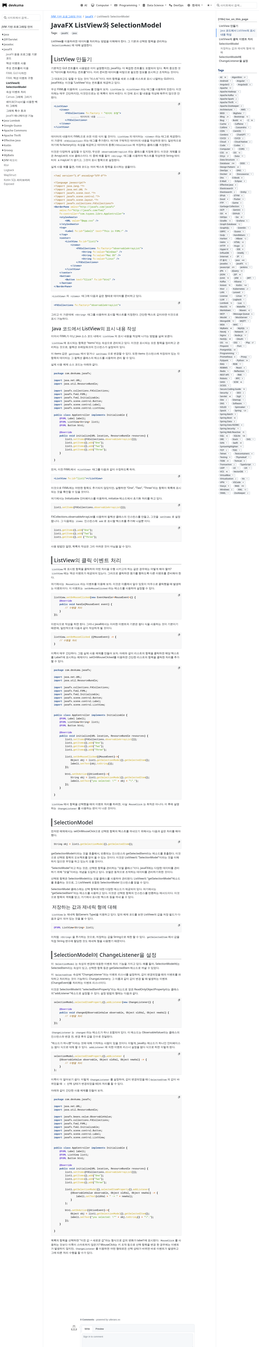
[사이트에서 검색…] (236, 5)
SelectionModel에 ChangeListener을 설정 (233, 59)
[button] (101, 5)
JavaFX (89, 16)
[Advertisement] (132, 1288)
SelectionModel (229, 44)
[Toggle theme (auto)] (209, 5)
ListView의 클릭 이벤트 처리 (236, 39)
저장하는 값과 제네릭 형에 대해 (237, 50)
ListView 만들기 (228, 26)
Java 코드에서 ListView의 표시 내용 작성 (237, 32)
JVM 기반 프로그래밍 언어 (66, 16)
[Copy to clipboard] (179, 104)
